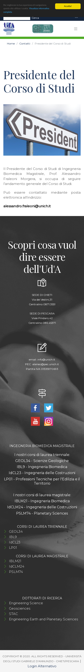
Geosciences (19, 608)
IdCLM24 (16, 566)
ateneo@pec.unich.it (45, 364)
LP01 (13, 547)
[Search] (16, 17)
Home (11, 43)
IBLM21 (15, 561)
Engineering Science (26, 603)
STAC (13, 614)
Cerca (35, 17)
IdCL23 (14, 542)
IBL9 (13, 537)
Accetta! (68, 6)
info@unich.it (46, 359)
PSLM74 (16, 572)
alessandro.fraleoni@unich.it (27, 206)
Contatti (24, 43)
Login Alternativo (42, 666)
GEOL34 (16, 531)
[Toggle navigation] (76, 17)
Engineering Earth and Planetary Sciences (43, 619)
